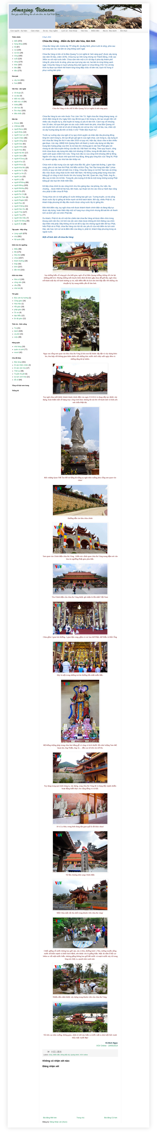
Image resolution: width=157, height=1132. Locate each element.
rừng (16, 56)
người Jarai (18, 156)
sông (16, 62)
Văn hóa (84, 31)
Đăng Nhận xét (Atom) (58, 1122)
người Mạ (17, 191)
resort (16, 352)
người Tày (18, 215)
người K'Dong (19, 159)
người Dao (18, 144)
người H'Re (18, 147)
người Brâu (18, 132)
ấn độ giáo (18, 318)
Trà (15, 328)
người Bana (18, 129)
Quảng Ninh (75, 1055)
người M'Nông (19, 182)
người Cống (18, 141)
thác (15, 65)
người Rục (18, 203)
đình (16, 267)
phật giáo (17, 309)
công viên (18, 282)
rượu (16, 337)
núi (15, 50)
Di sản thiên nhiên (21, 365)
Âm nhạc (17, 110)
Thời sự (17, 371)
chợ (15, 236)
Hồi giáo (17, 307)
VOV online (84, 1055)
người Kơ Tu (19, 170)
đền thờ (17, 270)
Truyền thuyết (19, 374)
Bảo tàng (17, 362)
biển (15, 41)
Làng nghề (18, 233)
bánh (16, 331)
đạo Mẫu (17, 315)
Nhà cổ (17, 279)
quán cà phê (19, 349)
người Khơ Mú (19, 167)
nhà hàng (17, 346)
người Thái (18, 212)
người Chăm (19, 138)
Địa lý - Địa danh (110, 31)
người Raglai (19, 200)
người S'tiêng (19, 206)
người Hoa (18, 150)
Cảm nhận (35, 31)
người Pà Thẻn (20, 197)
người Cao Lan (20, 135)
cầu (15, 285)
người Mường (19, 188)
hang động (18, 44)
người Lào (18, 176)
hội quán (17, 239)
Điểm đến (95, 31)
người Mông (18, 185)
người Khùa (18, 165)
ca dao (16, 96)
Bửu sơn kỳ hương (21, 298)
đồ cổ (16, 380)
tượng (16, 104)
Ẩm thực (123, 31)
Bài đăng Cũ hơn (110, 1118)
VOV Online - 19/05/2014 (107, 1046)
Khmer (16, 123)
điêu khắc (18, 113)
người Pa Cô (19, 194)
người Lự (17, 179)
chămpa (17, 126)
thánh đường (19, 261)
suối (15, 59)
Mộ (15, 252)
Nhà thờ (17, 255)
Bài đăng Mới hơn (50, 1118)
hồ (15, 47)
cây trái (17, 80)
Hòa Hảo (17, 304)
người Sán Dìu (19, 209)
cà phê (16, 334)
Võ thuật (17, 93)
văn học (17, 108)
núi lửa (16, 53)
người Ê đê (18, 224)
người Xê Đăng (20, 221)
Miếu (16, 249)
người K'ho (18, 162)
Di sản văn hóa (20, 368)
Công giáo (18, 301)
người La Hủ (19, 173)
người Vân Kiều (20, 218)
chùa (50, 1055)
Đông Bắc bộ (65, 1055)
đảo (15, 70)
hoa (15, 83)
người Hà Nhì (19, 153)
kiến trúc (17, 99)
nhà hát (17, 288)
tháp (16, 264)
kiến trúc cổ (18, 102)
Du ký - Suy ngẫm (50, 31)
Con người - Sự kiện (18, 31)
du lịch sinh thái (20, 377)
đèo (15, 68)
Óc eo (16, 312)
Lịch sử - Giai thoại (69, 31)
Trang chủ (80, 1118)
